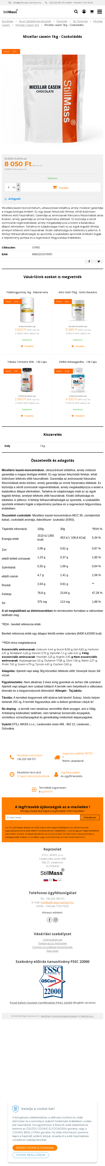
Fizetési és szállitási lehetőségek (52, 947)
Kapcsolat (52, 951)
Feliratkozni (90, 817)
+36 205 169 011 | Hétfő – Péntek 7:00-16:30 (71, 2)
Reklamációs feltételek (52, 943)
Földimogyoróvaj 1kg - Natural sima (27, 292)
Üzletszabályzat (52, 939)
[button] (76, 11)
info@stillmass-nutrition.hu (27, 2)
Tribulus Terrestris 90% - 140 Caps (27, 362)
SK (48, 879)
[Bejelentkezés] (84, 11)
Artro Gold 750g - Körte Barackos (78, 292)
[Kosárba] (27, 346)
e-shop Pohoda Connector (65, 1016)
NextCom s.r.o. (87, 1016)
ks (14, 187)
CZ (57, 879)
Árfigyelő (12, 198)
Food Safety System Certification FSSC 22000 (41, 1002)
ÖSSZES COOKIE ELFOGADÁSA (35, 1147)
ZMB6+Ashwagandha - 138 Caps (78, 362)
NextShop (45, 1016)
